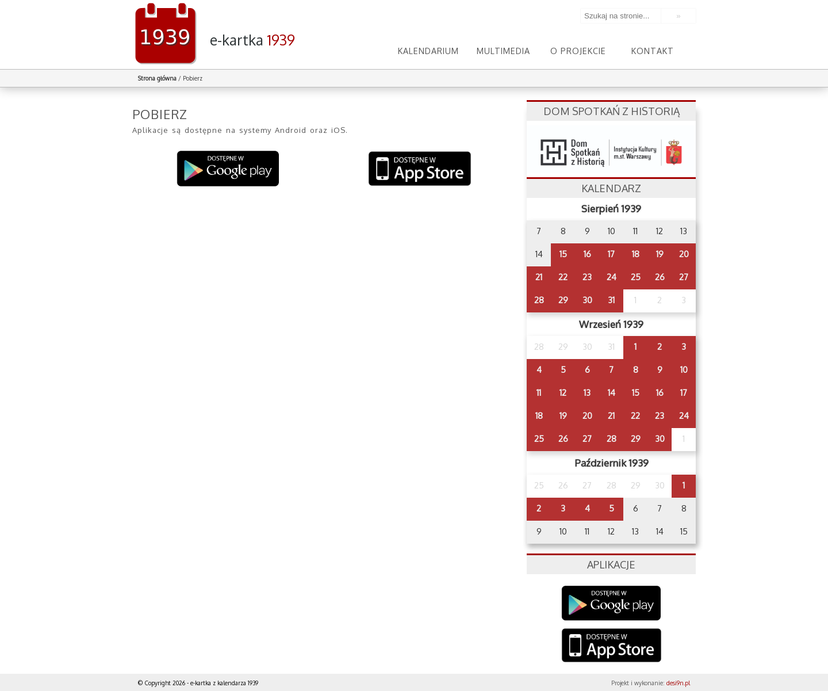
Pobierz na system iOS (420, 168)
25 (636, 277)
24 (611, 277)
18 (635, 254)
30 (587, 300)
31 (611, 300)
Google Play (611, 603)
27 (683, 277)
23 (587, 277)
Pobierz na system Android (228, 168)
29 (563, 300)
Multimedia (503, 50)
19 (660, 254)
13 (587, 392)
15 (563, 254)
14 (611, 392)
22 (563, 277)
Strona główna (157, 78)
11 (538, 392)
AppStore (611, 646)
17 (611, 254)
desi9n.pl (678, 682)
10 (684, 369)
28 (539, 300)
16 (587, 254)
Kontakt (652, 50)
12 (562, 392)
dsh (611, 149)
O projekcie (578, 50)
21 (538, 277)
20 (684, 254)
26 (660, 277)
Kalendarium (428, 50)
